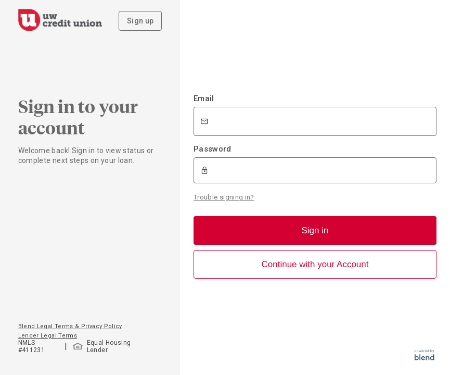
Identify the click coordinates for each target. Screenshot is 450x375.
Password (213, 149)
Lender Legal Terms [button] (47, 335)
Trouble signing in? (224, 197)
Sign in (315, 230)
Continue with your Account (314, 264)
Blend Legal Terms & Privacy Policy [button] (70, 326)
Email (204, 98)
